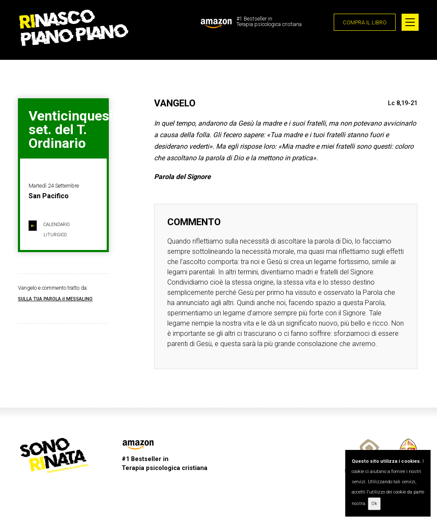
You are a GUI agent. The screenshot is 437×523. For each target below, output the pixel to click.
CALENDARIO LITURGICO (49, 229)
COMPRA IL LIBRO (365, 22)
